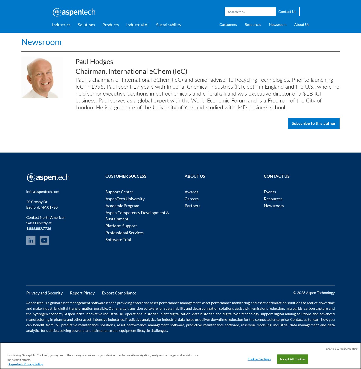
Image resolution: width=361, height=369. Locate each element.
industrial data (173, 319)
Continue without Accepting (342, 348)
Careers (192, 198)
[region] (180, 356)
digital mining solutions (293, 314)
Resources (253, 24)
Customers (228, 24)
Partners (192, 205)
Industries (61, 24)
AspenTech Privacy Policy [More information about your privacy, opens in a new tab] (26, 364)
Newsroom (277, 24)
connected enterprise (272, 319)
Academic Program (122, 205)
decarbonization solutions (213, 308)
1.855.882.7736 (38, 228)
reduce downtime (321, 302)
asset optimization (272, 302)
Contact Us (287, 11)
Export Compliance (119, 292)
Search (271, 11)
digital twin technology (241, 314)
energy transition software (137, 308)
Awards (191, 191)
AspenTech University (125, 198)
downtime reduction (227, 319)
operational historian (142, 314)
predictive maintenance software (212, 325)
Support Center (119, 191)
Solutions (86, 24)
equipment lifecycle (134, 330)
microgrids (294, 308)
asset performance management (175, 302)
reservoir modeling (256, 325)
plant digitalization (175, 314)
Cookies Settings (259, 359)
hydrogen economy (48, 314)
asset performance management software (150, 325)
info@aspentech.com (42, 191)
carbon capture (316, 308)
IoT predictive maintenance (77, 325)
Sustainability (168, 24)
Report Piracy (82, 292)
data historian (203, 314)
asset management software (83, 302)
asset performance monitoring (226, 302)
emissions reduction (268, 308)
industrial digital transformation (67, 308)
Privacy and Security (44, 292)
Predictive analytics (140, 319)
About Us (301, 24)
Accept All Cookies (293, 359)
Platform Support (121, 225)
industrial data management (296, 325)
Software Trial (118, 239)
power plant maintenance (92, 330)
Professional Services (124, 232)
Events (270, 191)
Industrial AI (137, 24)
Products (110, 24)
